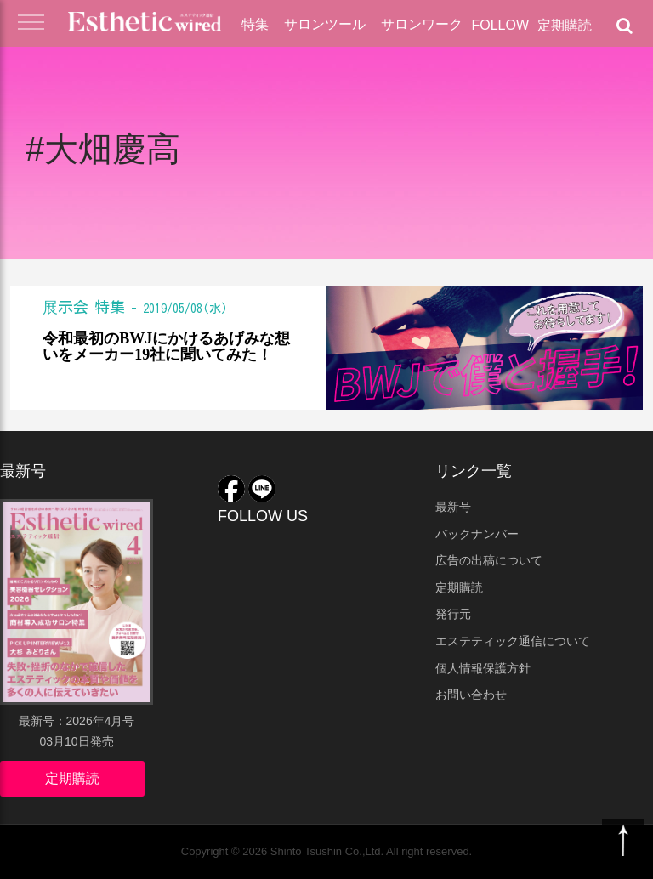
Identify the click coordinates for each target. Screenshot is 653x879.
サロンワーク (422, 24)
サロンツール (325, 24)
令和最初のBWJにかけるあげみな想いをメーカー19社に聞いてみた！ (166, 347)
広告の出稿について (488, 560)
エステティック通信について (512, 641)
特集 (255, 24)
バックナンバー (477, 534)
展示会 (65, 307)
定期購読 (564, 25)
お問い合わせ (471, 694)
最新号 (453, 506)
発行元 (453, 614)
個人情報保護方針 (483, 668)
